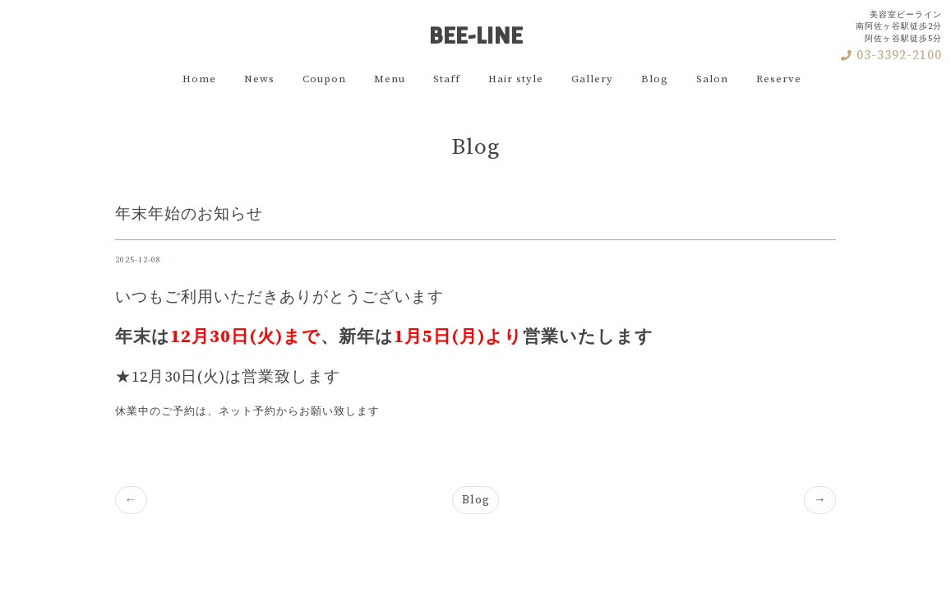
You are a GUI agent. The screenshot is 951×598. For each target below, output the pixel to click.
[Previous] (820, 500)
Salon (712, 79)
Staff (446, 79)
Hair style (515, 79)
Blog (654, 79)
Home (199, 79)
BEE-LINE (476, 30)
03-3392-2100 (891, 55)
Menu (389, 79)
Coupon (324, 79)
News (259, 79)
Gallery (592, 79)
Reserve (778, 79)
